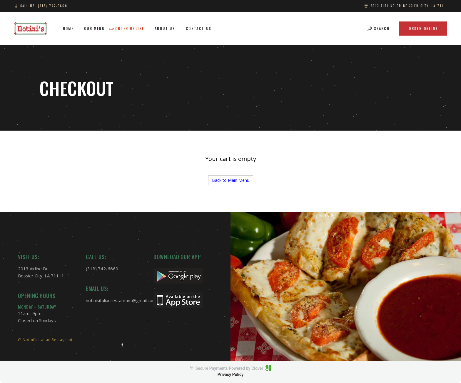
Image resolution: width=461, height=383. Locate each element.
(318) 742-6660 (102, 269)
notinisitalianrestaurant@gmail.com (121, 300)
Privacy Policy (231, 374)
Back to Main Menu (230, 180)
